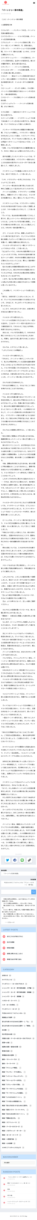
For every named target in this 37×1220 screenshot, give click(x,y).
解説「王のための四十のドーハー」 (15, 1114)
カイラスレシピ (9, 980)
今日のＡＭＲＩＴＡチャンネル (14, 1013)
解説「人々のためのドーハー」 (14, 1097)
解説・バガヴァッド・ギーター (14, 1131)
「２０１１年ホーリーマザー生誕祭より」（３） (20, 1177)
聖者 (8, 1189)
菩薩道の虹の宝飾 (9, 1055)
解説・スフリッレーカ (11, 1122)
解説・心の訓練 (9, 1143)
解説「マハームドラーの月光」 (14, 1080)
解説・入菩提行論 (9, 1139)
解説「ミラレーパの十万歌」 (13, 1084)
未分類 (6, 1030)
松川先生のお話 (9, 1034)
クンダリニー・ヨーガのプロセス (14, 984)
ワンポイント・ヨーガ (11, 1009)
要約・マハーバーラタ (11, 1059)
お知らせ (6, 975)
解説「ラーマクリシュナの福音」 (14, 1093)
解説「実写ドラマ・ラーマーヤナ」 (15, 1110)
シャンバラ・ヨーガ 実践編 (13, 996)
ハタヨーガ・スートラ (11, 1001)
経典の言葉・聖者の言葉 (11, 1047)
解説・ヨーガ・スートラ (11, 1135)
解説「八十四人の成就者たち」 (14, 1101)
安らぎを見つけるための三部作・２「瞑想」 (18, 1026)
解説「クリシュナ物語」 (11, 1068)
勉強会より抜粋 (9, 1017)
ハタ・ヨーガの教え (10, 1005)
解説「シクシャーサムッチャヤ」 (14, 1076)
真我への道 (7, 1043)
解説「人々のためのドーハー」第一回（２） (19, 1183)
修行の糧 (9, 1195)
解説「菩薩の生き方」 (11, 1118)
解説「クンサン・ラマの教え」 (14, 1072)
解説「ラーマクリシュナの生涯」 (14, 1089)
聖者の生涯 (7, 1051)
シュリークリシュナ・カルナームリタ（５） (19, 1201)
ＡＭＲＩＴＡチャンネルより (13, 1147)
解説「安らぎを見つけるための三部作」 (17, 1105)
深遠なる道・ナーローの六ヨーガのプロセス (18, 1038)
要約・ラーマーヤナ (10, 1064)
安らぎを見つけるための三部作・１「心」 (17, 1022)
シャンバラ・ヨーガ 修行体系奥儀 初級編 (18, 992)
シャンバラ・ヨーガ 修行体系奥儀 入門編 (18, 988)
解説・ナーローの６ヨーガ (12, 1126)
